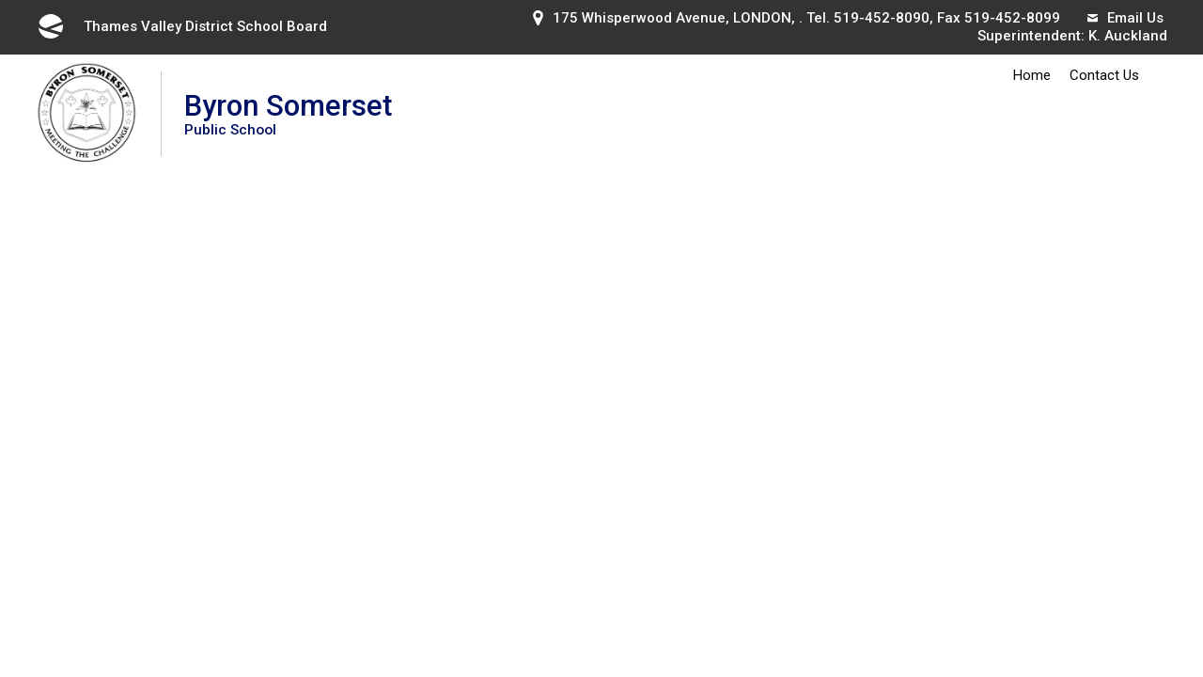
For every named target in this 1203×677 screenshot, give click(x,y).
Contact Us (1104, 75)
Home (1032, 75)
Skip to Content (0, 0)
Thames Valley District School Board (181, 26)
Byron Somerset (288, 113)
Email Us (1125, 17)
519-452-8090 (882, 17)
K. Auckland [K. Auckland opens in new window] (1127, 35)
